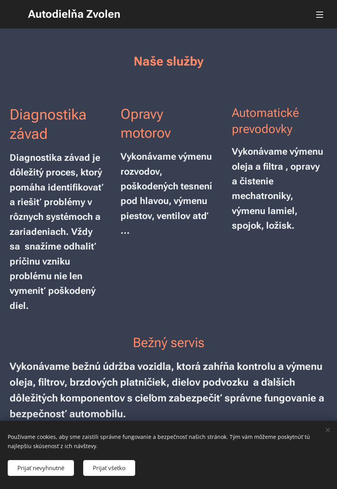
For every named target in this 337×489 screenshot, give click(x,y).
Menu (319, 14)
